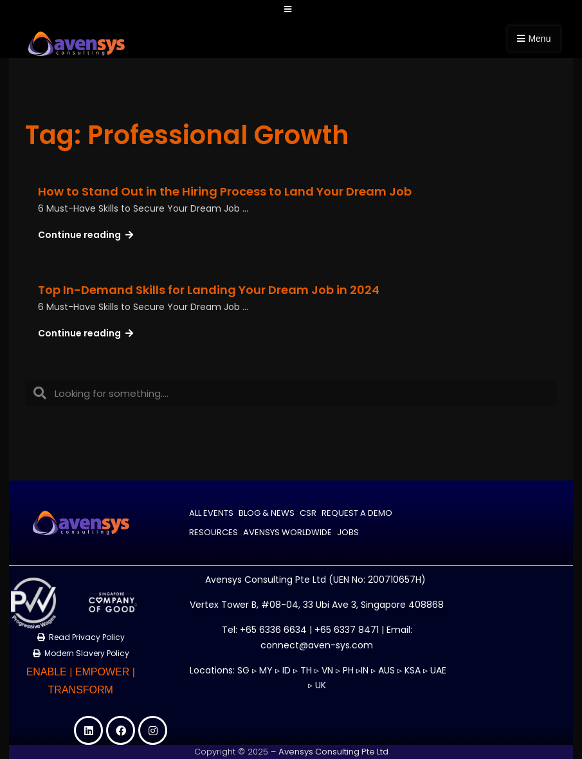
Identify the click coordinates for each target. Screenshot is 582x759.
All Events (211, 514)
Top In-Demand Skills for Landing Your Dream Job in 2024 (208, 290)
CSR (308, 514)
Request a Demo (357, 514)
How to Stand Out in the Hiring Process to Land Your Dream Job (225, 191)
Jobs (348, 533)
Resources (213, 533)
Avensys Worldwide (287, 533)
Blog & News (267, 514)
